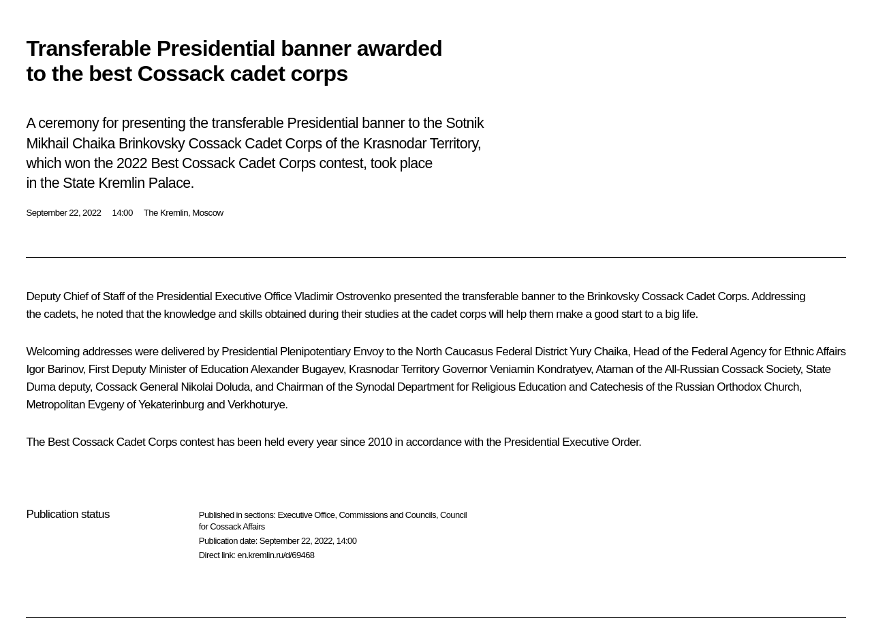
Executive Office (305, 515)
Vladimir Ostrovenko (342, 296)
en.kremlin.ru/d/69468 (275, 555)
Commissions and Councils (387, 515)
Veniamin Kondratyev (540, 369)
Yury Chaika (598, 351)
